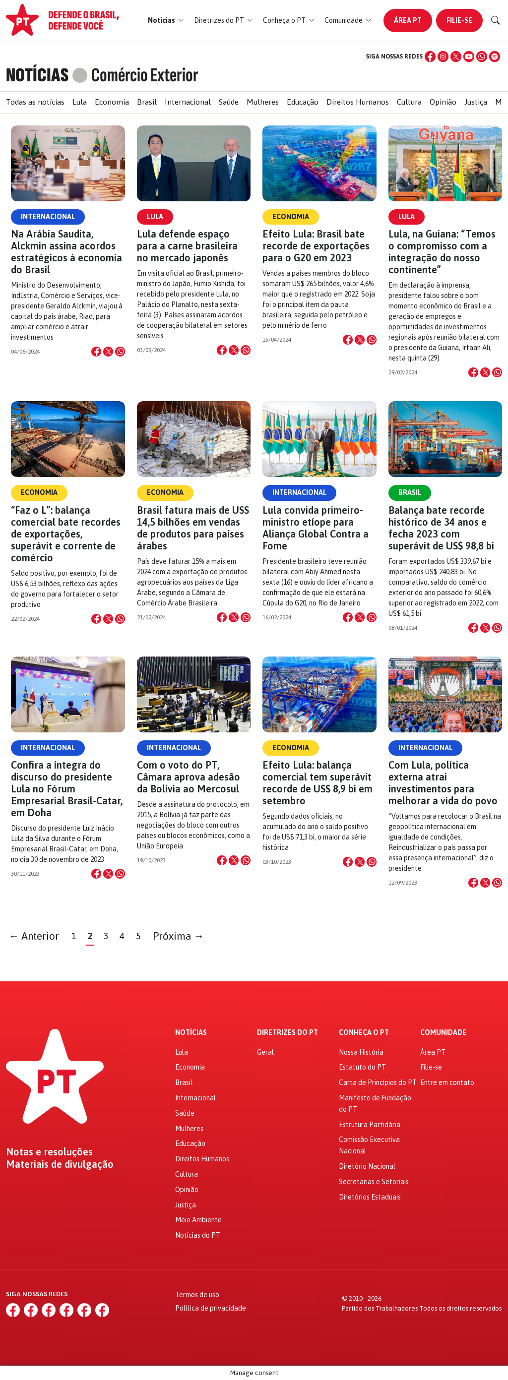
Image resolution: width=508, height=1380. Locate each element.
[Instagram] (443, 56)
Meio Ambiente (198, 1220)
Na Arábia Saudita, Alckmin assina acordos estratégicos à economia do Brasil (66, 251)
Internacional (188, 102)
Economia (112, 102)
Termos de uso (197, 1295)
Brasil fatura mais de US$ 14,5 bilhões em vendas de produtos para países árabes (193, 527)
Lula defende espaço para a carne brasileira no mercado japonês (187, 245)
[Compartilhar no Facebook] (96, 352)
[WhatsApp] (481, 56)
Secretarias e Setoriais (374, 1182)
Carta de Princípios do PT (378, 1082)
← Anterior (34, 936)
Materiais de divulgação (60, 1164)
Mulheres (263, 102)
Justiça (475, 102)
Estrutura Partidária (369, 1125)
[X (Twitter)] (455, 56)
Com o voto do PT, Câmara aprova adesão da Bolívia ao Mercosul (188, 776)
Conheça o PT (364, 1032)
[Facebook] (430, 56)
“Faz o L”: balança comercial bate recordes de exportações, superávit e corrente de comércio (66, 533)
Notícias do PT (197, 1235)
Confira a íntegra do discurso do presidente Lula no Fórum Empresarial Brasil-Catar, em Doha (67, 788)
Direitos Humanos (357, 102)
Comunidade (443, 1032)
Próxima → (178, 936)
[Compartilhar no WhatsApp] (120, 352)
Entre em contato (447, 1082)
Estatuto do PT (362, 1067)
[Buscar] (496, 20)
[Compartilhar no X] (108, 352)
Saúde (229, 102)
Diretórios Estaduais (370, 1197)
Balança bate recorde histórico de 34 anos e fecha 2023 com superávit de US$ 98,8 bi (441, 527)
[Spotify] (494, 56)
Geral (265, 1052)
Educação (302, 102)
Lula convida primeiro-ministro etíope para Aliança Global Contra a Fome (315, 527)
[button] (166, 20)
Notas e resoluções (49, 1151)
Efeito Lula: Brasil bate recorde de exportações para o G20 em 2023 (316, 245)
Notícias (191, 1032)
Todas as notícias (35, 102)
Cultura (409, 102)
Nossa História (361, 1052)
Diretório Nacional (367, 1166)
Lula (79, 102)
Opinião (443, 102)
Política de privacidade (210, 1308)
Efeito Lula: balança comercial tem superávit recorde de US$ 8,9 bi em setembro (317, 782)
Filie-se (459, 20)
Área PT (408, 20)
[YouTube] (468, 56)
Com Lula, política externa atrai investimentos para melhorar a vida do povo (443, 782)
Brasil (147, 102)
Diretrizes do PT (287, 1032)
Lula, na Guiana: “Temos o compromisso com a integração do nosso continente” (442, 251)
